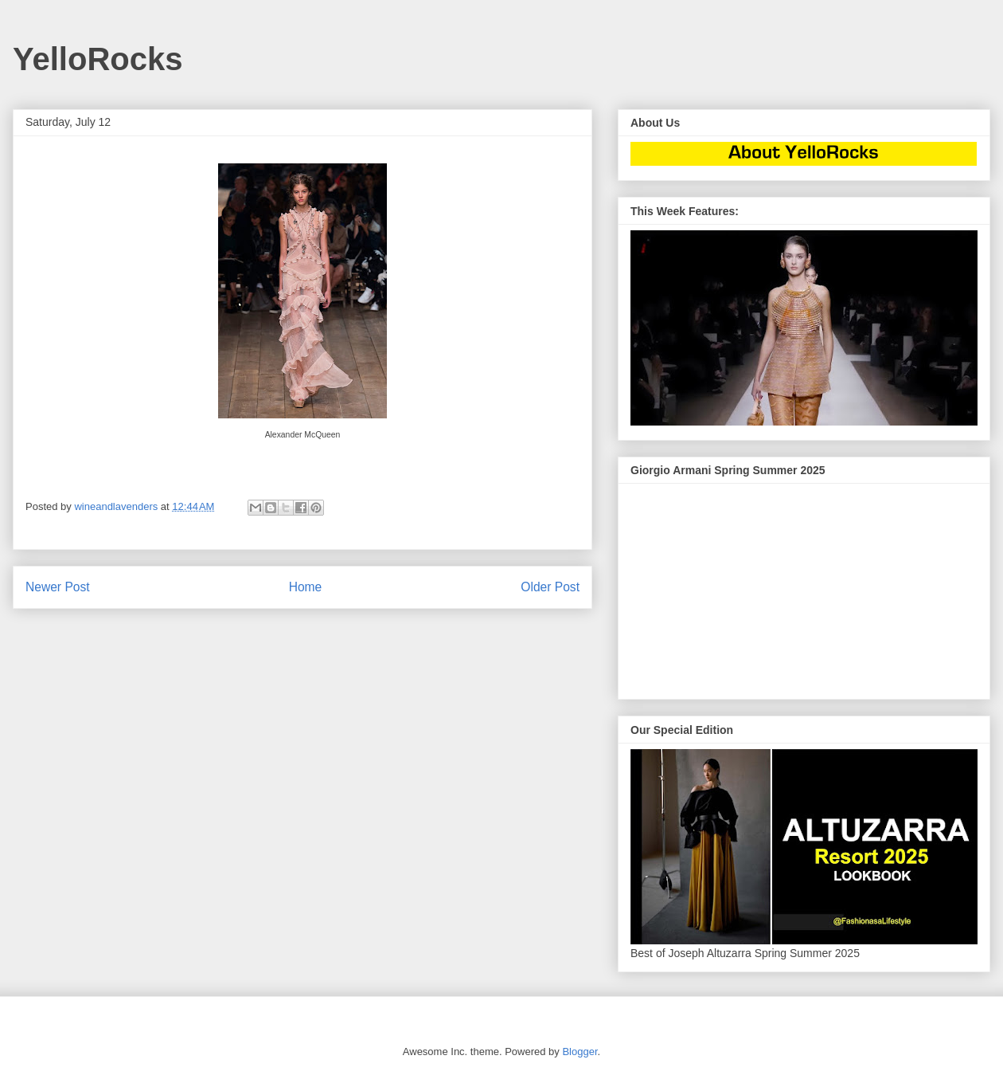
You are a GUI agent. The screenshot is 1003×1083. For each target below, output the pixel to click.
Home (305, 587)
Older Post (550, 587)
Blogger (579, 1051)
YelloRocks (97, 59)
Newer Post (57, 587)
